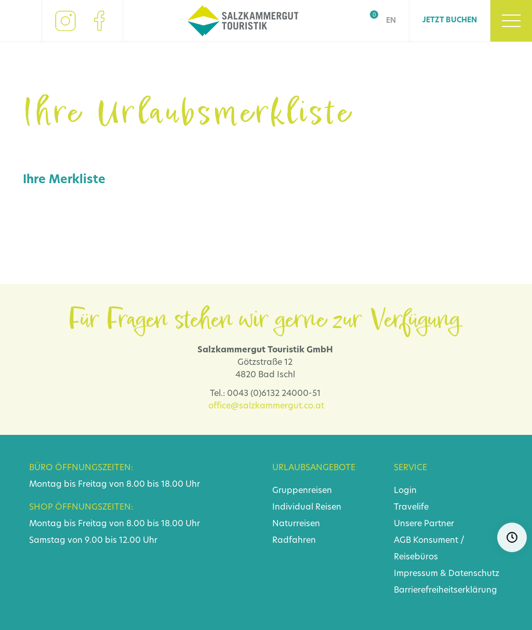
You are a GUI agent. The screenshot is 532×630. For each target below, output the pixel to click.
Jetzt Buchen (449, 20)
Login (405, 491)
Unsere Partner (424, 524)
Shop (368, 21)
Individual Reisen (306, 507)
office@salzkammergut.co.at (266, 406)
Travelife (411, 507)
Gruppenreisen (302, 491)
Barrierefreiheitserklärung (445, 590)
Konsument (435, 541)
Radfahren (294, 541)
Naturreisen (296, 524)
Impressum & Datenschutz (446, 574)
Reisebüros (416, 557)
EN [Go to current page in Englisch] (391, 21)
